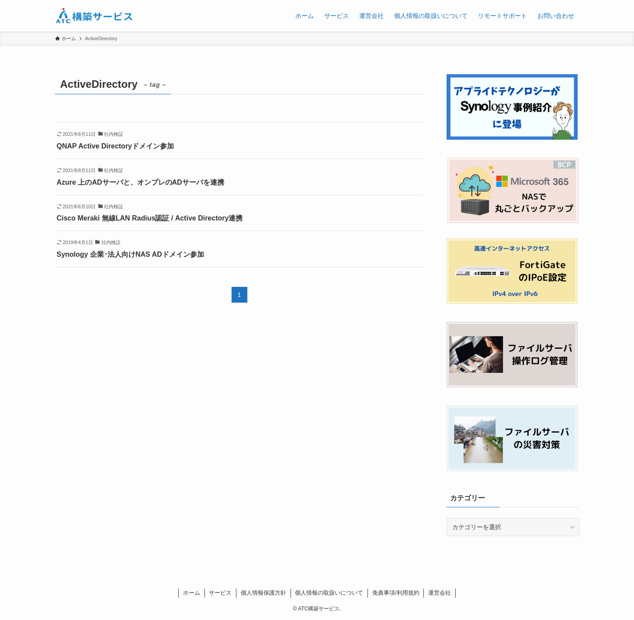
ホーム (191, 592)
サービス (220, 592)
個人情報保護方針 (263, 592)
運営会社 (439, 592)
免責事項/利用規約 (395, 592)
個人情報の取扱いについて (329, 592)
